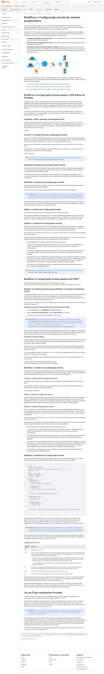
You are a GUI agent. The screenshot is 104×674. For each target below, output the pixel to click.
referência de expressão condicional (46, 205)
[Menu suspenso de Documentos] (52, 1)
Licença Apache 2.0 (49, 634)
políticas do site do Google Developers (76, 634)
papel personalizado (68, 326)
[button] (8, 14)
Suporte (68, 1)
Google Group (79, 662)
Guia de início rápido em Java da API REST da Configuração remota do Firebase (48, 84)
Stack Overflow (79, 659)
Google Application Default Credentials (68, 122)
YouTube (51, 664)
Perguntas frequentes (81, 666)
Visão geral (4, 9)
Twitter (50, 662)
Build (16, 1)
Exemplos (56, 9)
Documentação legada (81, 669)
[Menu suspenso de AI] (26, 9)
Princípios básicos (14, 9)
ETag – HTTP (61, 598)
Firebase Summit (52, 659)
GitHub (22, 666)
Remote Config (20, 6)
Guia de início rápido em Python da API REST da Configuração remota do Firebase (48, 89)
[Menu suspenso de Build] (19, 1)
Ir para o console (97, 1)
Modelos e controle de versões (49, 141)
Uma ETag (52, 523)
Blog (89, 1)
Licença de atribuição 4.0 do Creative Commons (74, 633)
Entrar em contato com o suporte (84, 657)
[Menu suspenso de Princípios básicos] (20, 9)
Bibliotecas (23, 664)
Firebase (26, 13)
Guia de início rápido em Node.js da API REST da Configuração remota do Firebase (49, 86)
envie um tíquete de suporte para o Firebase (62, 573)
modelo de (58, 27)
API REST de (36, 32)
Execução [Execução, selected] (38, 9)
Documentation (7, 6)
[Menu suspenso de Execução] (28, 1)
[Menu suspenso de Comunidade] (63, 1)
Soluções (33, 1)
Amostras (23, 662)
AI (24, 9)
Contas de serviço (56, 310)
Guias (22, 657)
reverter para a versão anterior (51, 233)
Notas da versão (80, 664)
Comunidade (58, 1)
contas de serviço (52, 294)
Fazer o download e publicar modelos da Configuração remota (49, 159)
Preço (40, 1)
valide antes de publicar (30, 234)
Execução (24, 1)
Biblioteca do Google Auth (51, 352)
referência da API (76, 284)
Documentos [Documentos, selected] (47, 1)
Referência (48, 9)
